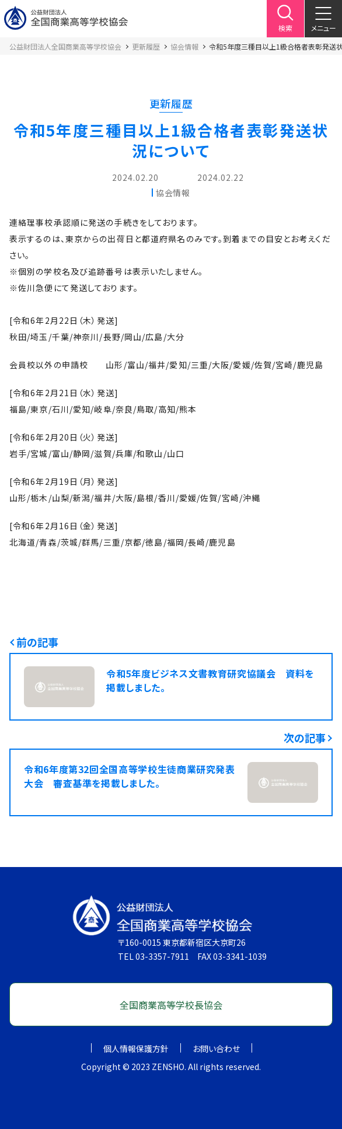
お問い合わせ (216, 1048)
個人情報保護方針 (136, 1048)
